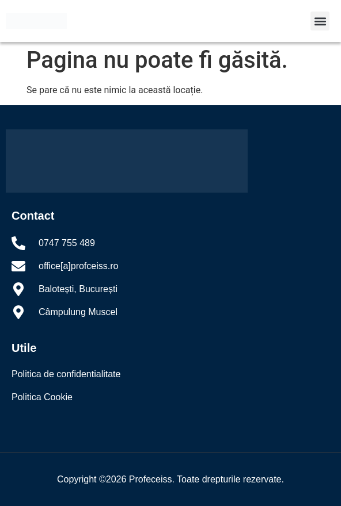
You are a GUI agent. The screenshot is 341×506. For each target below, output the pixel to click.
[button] (319, 21)
